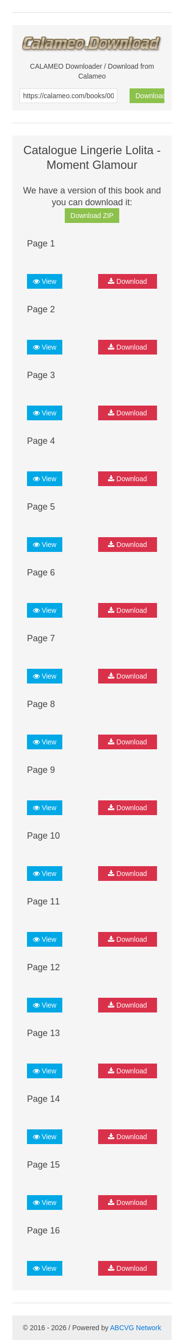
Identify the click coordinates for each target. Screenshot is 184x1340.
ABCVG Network (135, 1328)
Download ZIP (92, 215)
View (44, 281)
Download (149, 96)
